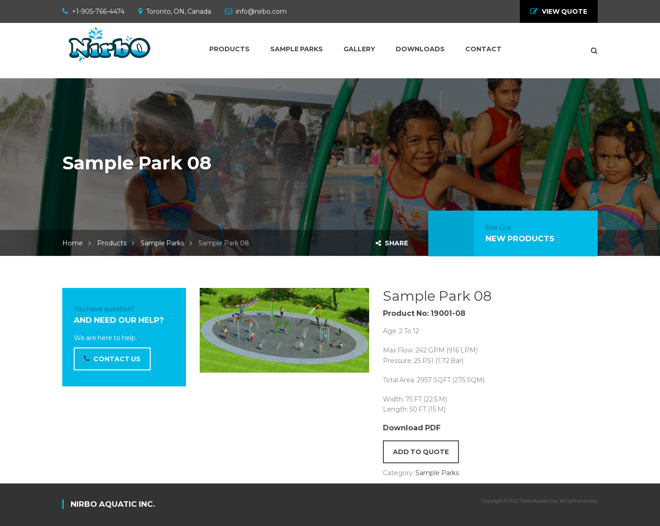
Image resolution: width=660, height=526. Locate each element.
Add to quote (421, 452)
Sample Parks (162, 243)
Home (72, 243)
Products (111, 243)
